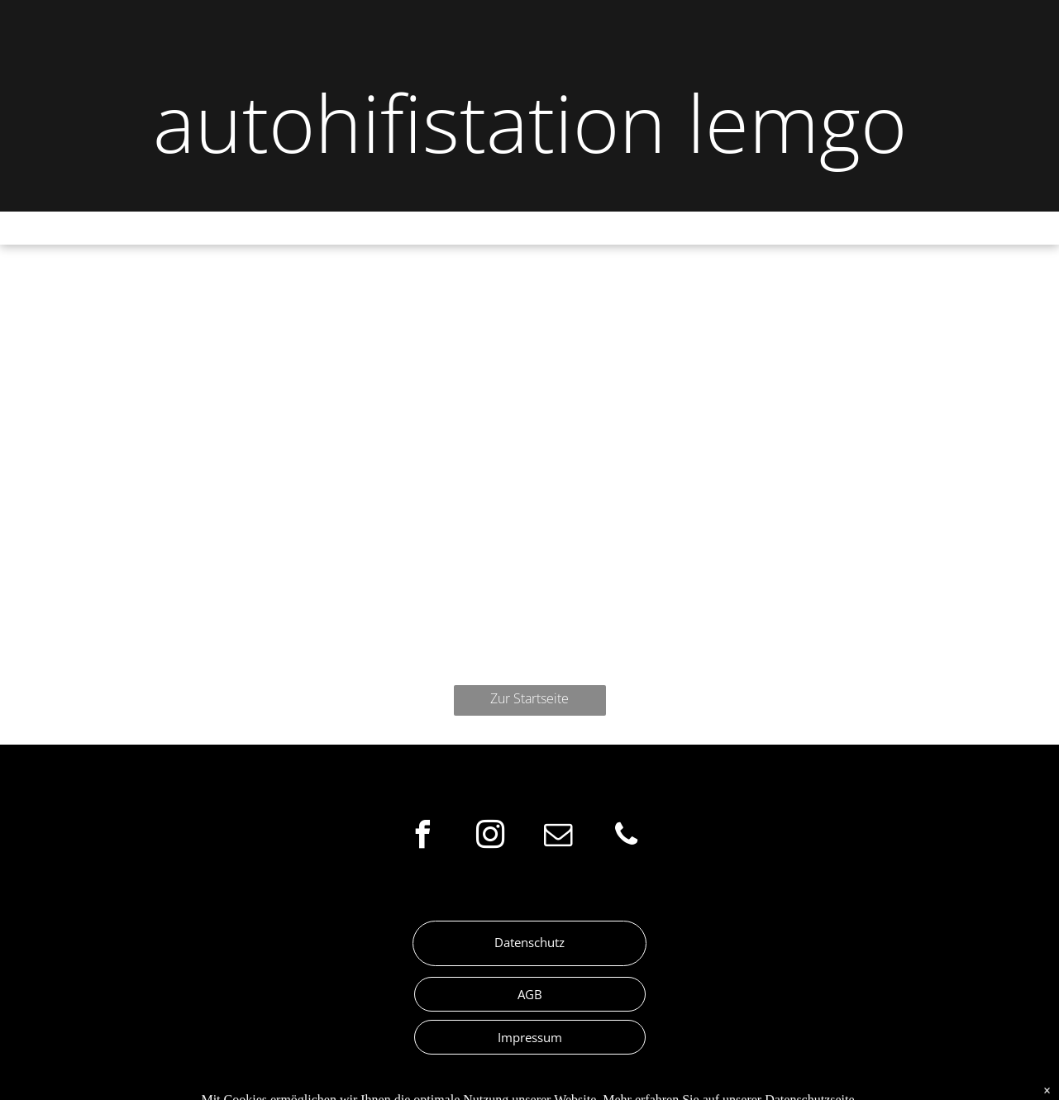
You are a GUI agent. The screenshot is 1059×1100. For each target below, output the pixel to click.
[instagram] (491, 836)
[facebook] (423, 836)
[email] (558, 836)
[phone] (626, 836)
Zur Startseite (529, 698)
